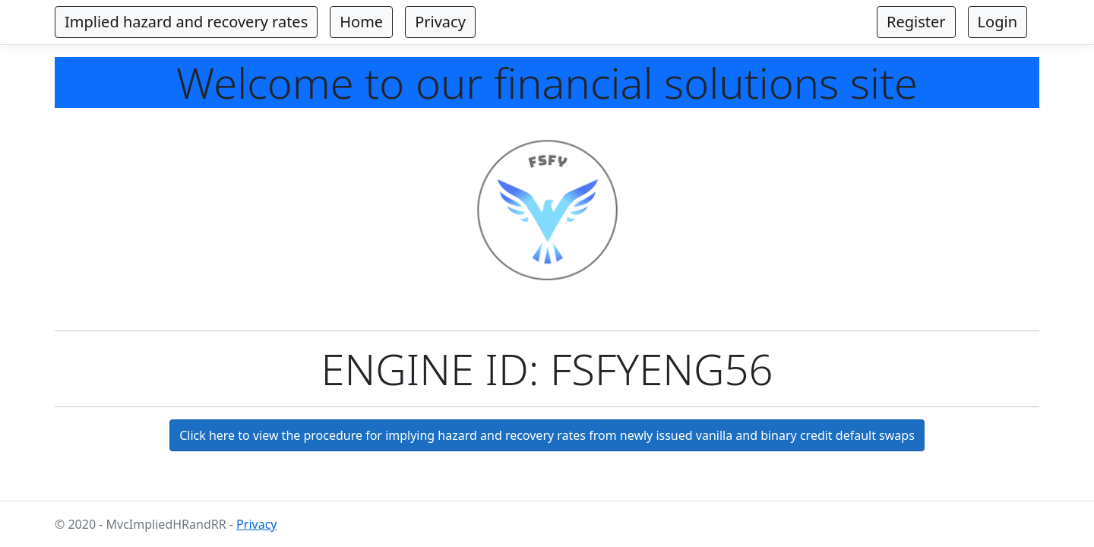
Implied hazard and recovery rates (186, 21)
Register (916, 21)
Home (361, 21)
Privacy (440, 21)
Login (997, 21)
